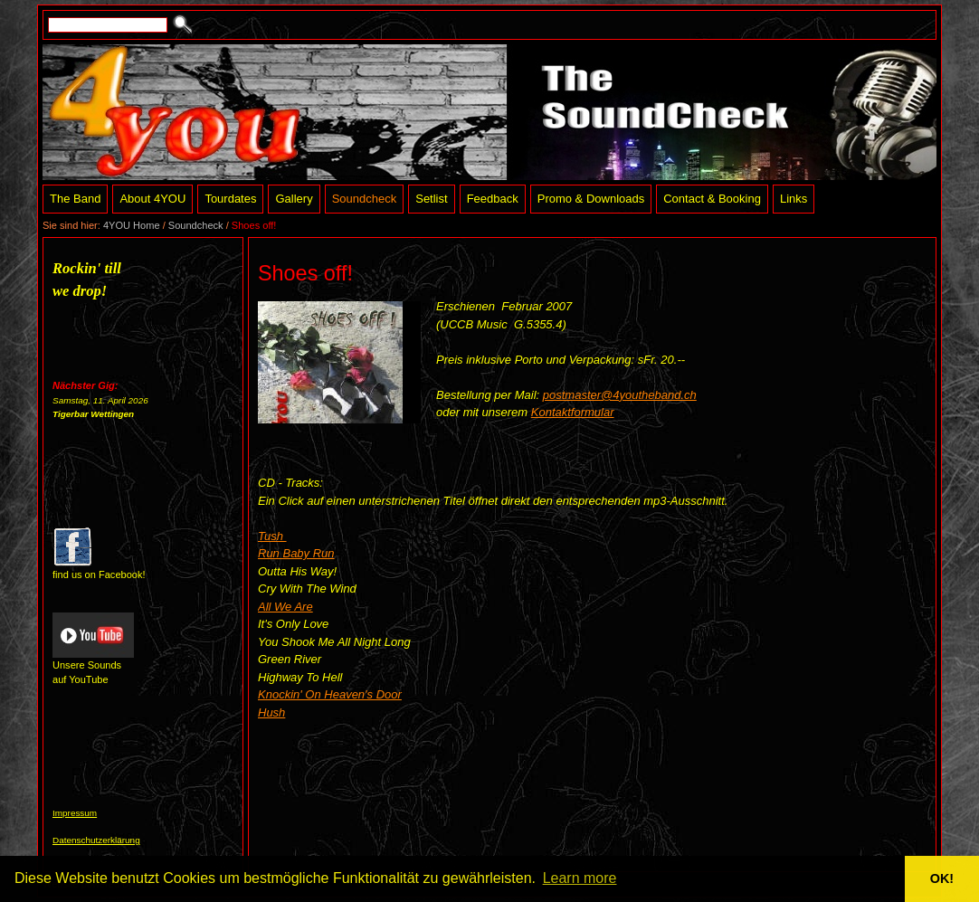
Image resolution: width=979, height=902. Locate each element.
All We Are (285, 606)
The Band (75, 198)
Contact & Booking (712, 198)
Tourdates (230, 198)
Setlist (431, 198)
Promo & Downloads (591, 198)
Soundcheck (364, 198)
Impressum (74, 813)
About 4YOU (152, 198)
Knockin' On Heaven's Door (330, 694)
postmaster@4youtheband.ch (620, 395)
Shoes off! (254, 225)
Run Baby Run (296, 553)
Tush (272, 536)
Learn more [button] (580, 878)
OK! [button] (942, 878)
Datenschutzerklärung (96, 840)
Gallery (293, 198)
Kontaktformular (572, 412)
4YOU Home (131, 225)
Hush (271, 712)
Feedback (492, 198)
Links (793, 198)
